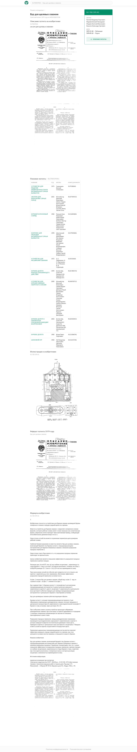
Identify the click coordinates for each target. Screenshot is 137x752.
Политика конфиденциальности (57, 749)
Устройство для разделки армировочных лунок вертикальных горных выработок (39, 190)
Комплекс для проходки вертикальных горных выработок (39, 235)
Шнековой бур (36, 340)
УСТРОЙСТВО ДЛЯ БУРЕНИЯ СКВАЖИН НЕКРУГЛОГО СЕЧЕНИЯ (38, 283)
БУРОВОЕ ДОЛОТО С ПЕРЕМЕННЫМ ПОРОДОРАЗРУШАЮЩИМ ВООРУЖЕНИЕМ (39, 321)
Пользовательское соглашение (80, 749)
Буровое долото (37, 334)
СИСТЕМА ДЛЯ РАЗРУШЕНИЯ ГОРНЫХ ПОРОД (38, 198)
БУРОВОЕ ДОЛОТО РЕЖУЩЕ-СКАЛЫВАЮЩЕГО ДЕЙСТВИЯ (40, 272)
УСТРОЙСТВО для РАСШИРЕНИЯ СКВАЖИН (39, 259)
